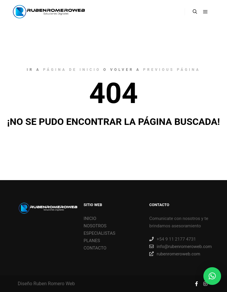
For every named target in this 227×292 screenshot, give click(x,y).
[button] (212, 276)
